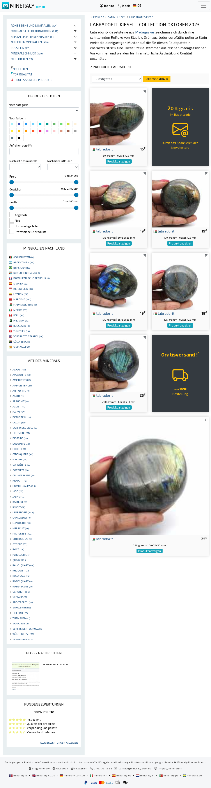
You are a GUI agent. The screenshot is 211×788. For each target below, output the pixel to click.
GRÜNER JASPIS (23, 475)
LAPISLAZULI (21, 517)
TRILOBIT (20, 612)
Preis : (13, 176)
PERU (18, 315)
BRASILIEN (22, 267)
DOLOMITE (21, 443)
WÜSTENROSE (23, 633)
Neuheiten (19, 69)
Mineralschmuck (27, 53)
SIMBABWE (21, 346)
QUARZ (19, 559)
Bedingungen (13, 762)
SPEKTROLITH (22, 602)
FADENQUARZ (22, 454)
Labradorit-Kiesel (141, 17)
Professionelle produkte (31, 80)
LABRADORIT (23, 512)
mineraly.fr (18, 775)
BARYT (18, 411)
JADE (17, 491)
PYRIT (18, 549)
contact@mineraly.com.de (135, 768)
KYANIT (18, 506)
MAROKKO (22, 299)
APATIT (18, 395)
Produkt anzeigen (118, 161)
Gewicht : (15, 189)
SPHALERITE (21, 607)
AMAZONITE (21, 374)
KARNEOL (20, 501)
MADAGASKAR (25, 304)
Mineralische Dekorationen (34, 31)
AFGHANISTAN (23, 257)
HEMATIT (19, 480)
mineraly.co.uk (43, 775)
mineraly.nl (145, 775)
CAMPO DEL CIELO (25, 427)
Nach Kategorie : (19, 105)
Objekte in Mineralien (30, 42)
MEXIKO (20, 309)
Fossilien (20, 48)
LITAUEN (20, 293)
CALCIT (19, 422)
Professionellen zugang (146, 762)
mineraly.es (122, 775)
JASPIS (18, 496)
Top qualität (21, 74)
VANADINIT (20, 623)
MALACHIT (20, 528)
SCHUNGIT (21, 591)
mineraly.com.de (72, 775)
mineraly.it (99, 775)
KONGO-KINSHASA (26, 272)
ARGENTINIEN (23, 262)
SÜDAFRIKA (21, 341)
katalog (98, 17)
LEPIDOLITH (21, 522)
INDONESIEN (23, 288)
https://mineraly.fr (171, 768)
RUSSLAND (22, 325)
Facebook (60, 768)
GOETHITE (20, 470)
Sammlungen (117, 17)
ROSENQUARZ (22, 581)
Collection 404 (156, 79)
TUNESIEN (21, 330)
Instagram (79, 768)
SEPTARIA (20, 596)
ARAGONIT (20, 401)
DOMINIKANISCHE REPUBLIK (31, 278)
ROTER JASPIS (22, 586)
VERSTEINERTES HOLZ (27, 628)
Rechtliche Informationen (39, 762)
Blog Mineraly (39, 768)
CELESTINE (21, 432)
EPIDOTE (19, 448)
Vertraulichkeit (67, 762)
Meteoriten (22, 59)
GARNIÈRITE (21, 464)
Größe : (14, 202)
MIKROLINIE (22, 533)
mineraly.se (192, 775)
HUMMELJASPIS (23, 485)
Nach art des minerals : (24, 161)
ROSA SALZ (21, 575)
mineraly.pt (169, 775)
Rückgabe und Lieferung (113, 762)
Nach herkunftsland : (60, 161)
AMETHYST (21, 379)
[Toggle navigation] (204, 5)
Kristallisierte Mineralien (33, 36)
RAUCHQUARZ (23, 565)
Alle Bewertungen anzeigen (59, 742)
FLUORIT (19, 459)
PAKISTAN (21, 320)
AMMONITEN (22, 385)
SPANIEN (20, 283)
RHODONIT (20, 570)
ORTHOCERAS (22, 538)
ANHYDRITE (21, 390)
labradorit (102, 149)
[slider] (11, 182)
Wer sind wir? (87, 762)
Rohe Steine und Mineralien (34, 25)
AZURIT (18, 406)
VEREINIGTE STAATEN (28, 336)
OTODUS (19, 543)
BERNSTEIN (21, 417)
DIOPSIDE (20, 438)
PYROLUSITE (21, 554)
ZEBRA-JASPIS (22, 639)
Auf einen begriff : (20, 145)
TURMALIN (21, 618)
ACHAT (19, 369)
